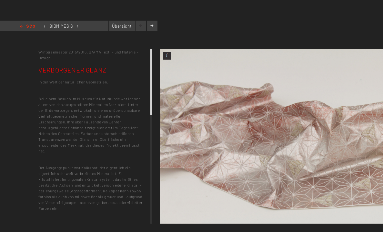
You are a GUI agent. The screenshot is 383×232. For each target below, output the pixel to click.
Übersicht (122, 26)
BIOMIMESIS (61, 26)
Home (27, 26)
